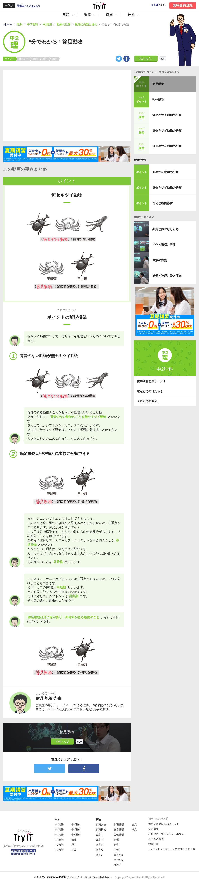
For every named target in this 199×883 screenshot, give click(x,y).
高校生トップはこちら (28, 5)
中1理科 (75, 824)
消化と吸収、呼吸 (164, 244)
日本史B (118, 854)
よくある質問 (156, 839)
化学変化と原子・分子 (151, 381)
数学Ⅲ (100, 844)
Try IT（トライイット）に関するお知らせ (171, 849)
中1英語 (59, 824)
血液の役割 (159, 260)
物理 (116, 839)
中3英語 (59, 834)
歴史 (73, 844)
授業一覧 (153, 844)
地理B (117, 864)
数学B (99, 854)
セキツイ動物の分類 (165, 172)
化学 (116, 844)
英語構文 (101, 829)
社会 (131, 14)
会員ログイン (158, 5)
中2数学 (59, 844)
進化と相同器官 (162, 203)
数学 (88, 14)
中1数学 (59, 839)
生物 (116, 849)
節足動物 (158, 84)
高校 (98, 819)
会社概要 (153, 828)
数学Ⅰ (100, 834)
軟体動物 (158, 99)
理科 (110, 14)
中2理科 (75, 829)
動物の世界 (140, 160)
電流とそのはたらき (150, 391)
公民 (73, 849)
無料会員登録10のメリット (163, 823)
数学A (99, 849)
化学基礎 (119, 829)
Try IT (99, 5)
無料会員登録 (183, 5)
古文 (134, 824)
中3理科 (75, 834)
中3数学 (59, 849)
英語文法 (101, 824)
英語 (66, 14)
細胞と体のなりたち (165, 229)
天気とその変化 (147, 401)
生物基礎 (119, 834)
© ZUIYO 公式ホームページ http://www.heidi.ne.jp (73, 877)
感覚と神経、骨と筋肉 (167, 275)
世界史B (118, 859)
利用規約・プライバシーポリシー (167, 834)
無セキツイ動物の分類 (167, 115)
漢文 (134, 829)
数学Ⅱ (100, 839)
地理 (73, 839)
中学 (57, 819)
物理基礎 (119, 824)
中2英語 (59, 829)
